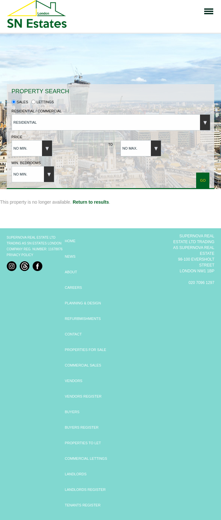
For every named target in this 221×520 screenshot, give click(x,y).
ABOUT (71, 272)
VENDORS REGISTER (83, 396)
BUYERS (72, 412)
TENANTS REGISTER (83, 505)
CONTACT (73, 334)
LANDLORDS (76, 474)
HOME (70, 241)
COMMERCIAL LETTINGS (86, 458)
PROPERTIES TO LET (83, 443)
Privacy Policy (20, 255)
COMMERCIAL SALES (83, 365)
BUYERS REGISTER (82, 427)
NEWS (70, 256)
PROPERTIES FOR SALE (85, 350)
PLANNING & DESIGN (83, 303)
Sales (20, 102)
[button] (111, 122)
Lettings (42, 102)
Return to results (91, 202)
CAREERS (73, 287)
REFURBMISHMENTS (83, 319)
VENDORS (73, 381)
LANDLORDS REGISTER (85, 490)
